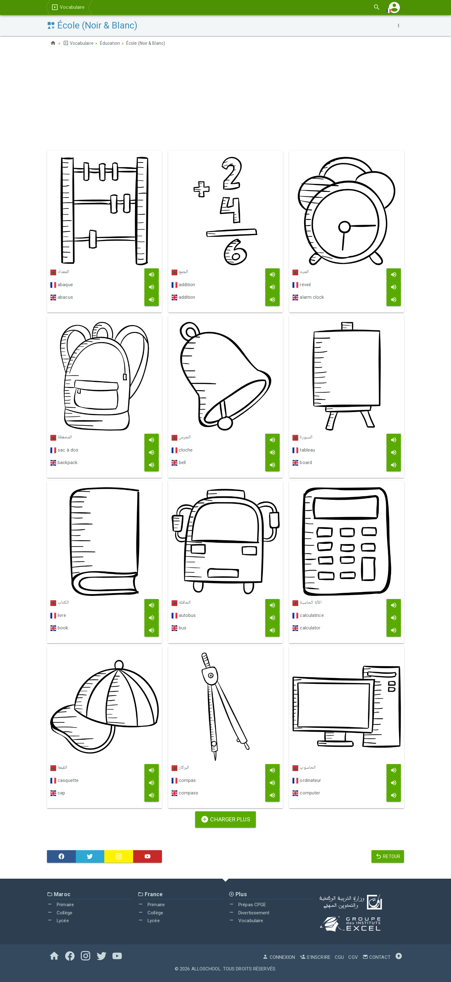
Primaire (60, 904)
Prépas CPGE (247, 904)
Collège (59, 913)
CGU (339, 957)
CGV (353, 957)
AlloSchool (206, 969)
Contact (376, 957)
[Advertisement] (225, 100)
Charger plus (225, 819)
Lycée (58, 920)
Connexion (278, 957)
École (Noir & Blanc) (145, 43)
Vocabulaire (68, 7)
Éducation (110, 43)
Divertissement (249, 913)
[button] (394, 7)
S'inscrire (315, 957)
